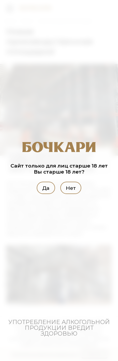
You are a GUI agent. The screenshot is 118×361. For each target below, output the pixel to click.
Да (45, 188)
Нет (71, 188)
